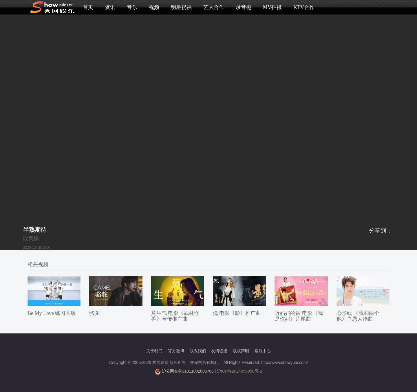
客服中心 (263, 351)
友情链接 (219, 351)
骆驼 (94, 313)
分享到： (380, 230)
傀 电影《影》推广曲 (237, 313)
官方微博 (176, 351)
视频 (154, 7)
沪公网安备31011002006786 (188, 371)
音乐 (132, 7)
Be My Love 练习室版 (52, 313)
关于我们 (154, 351)
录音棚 (243, 7)
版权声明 (241, 351)
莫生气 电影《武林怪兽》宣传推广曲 (175, 316)
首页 (88, 7)
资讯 (110, 7)
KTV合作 (303, 7)
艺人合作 (213, 7)
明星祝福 (181, 7)
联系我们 (198, 351)
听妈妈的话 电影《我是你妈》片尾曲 (299, 316)
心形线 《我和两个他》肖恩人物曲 (358, 316)
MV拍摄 (272, 7)
